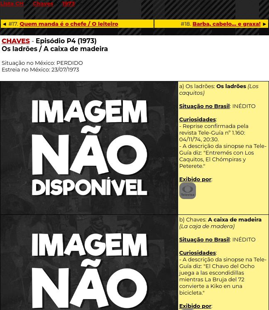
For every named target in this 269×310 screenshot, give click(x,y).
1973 (68, 3)
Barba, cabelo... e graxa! (227, 23)
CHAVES (16, 41)
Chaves (42, 3)
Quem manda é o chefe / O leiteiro (69, 23)
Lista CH (12, 3)
